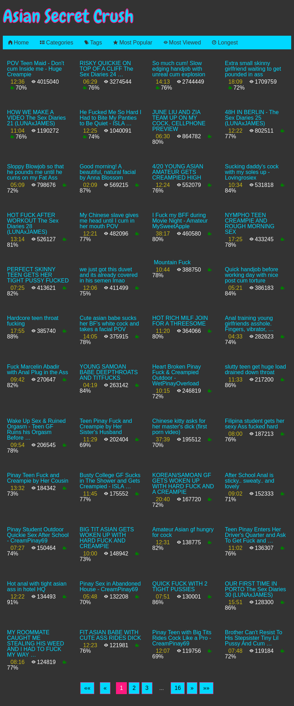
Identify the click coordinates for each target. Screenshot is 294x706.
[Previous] (105, 688)
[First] (87, 688)
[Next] (192, 688)
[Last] (206, 688)
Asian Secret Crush (68, 16)
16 (178, 688)
